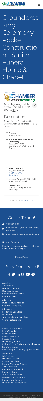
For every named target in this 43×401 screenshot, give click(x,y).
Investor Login (8, 339)
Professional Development (14, 383)
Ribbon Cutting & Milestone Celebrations (21, 344)
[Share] (34, 105)
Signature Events (10, 347)
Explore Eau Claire (10, 361)
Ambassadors (8, 286)
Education (7, 309)
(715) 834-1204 (15, 173)
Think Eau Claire (9, 367)
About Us (6, 283)
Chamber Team (9, 296)
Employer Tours (9, 372)
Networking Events (11, 342)
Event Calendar (9, 331)
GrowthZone (27, 200)
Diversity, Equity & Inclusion (14, 377)
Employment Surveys (12, 380)
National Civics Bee (10, 359)
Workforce (7, 353)
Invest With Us (9, 334)
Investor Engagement (12, 328)
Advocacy (6, 300)
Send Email (14, 175)
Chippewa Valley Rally (12, 305)
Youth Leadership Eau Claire (15, 317)
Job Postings (8, 356)
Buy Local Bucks (10, 291)
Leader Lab (7, 315)
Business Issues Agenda (13, 303)
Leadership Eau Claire (12, 312)
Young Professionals (11, 320)
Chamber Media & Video (13, 294)
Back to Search (10, 93)
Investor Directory (10, 336)
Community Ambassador (13, 369)
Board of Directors (10, 288)
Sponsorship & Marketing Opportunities (20, 350)
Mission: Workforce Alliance (14, 364)
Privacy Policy (21, 257)
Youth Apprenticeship (12, 375)
